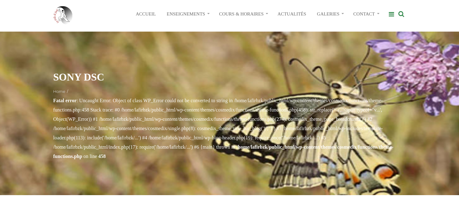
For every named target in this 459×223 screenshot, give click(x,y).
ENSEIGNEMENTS (186, 13)
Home (59, 91)
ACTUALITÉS (291, 13)
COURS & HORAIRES (241, 13)
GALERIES (328, 13)
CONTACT (364, 13)
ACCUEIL (146, 13)
